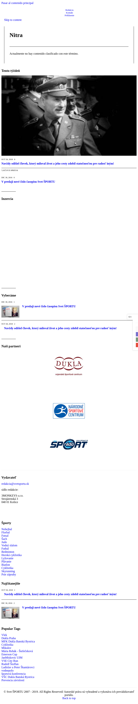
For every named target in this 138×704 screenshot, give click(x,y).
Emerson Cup (9, 654)
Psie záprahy (8, 574)
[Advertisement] (31, 228)
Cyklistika (7, 567)
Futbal (5, 548)
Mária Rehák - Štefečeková (17, 651)
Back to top (69, 698)
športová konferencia (13, 673)
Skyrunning (8, 571)
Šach (4, 538)
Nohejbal (6, 529)
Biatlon (5, 564)
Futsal (4, 535)
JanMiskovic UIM (11, 657)
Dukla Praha (8, 638)
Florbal (5, 532)
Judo (4, 542)
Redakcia (69, 10)
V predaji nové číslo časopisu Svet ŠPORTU (49, 306)
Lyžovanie (7, 558)
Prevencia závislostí (12, 680)
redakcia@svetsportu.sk (15, 483)
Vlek (4, 634)
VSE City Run (9, 660)
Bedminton (7, 551)
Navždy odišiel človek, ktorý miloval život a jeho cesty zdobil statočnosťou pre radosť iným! (60, 328)
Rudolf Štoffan (10, 664)
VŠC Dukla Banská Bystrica (17, 676)
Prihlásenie (69, 15)
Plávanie (6, 561)
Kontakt (69, 12)
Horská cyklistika (11, 555)
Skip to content (13, 19)
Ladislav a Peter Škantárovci (17, 667)
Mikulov (6, 647)
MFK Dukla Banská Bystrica (18, 641)
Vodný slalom (9, 545)
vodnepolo (7, 670)
